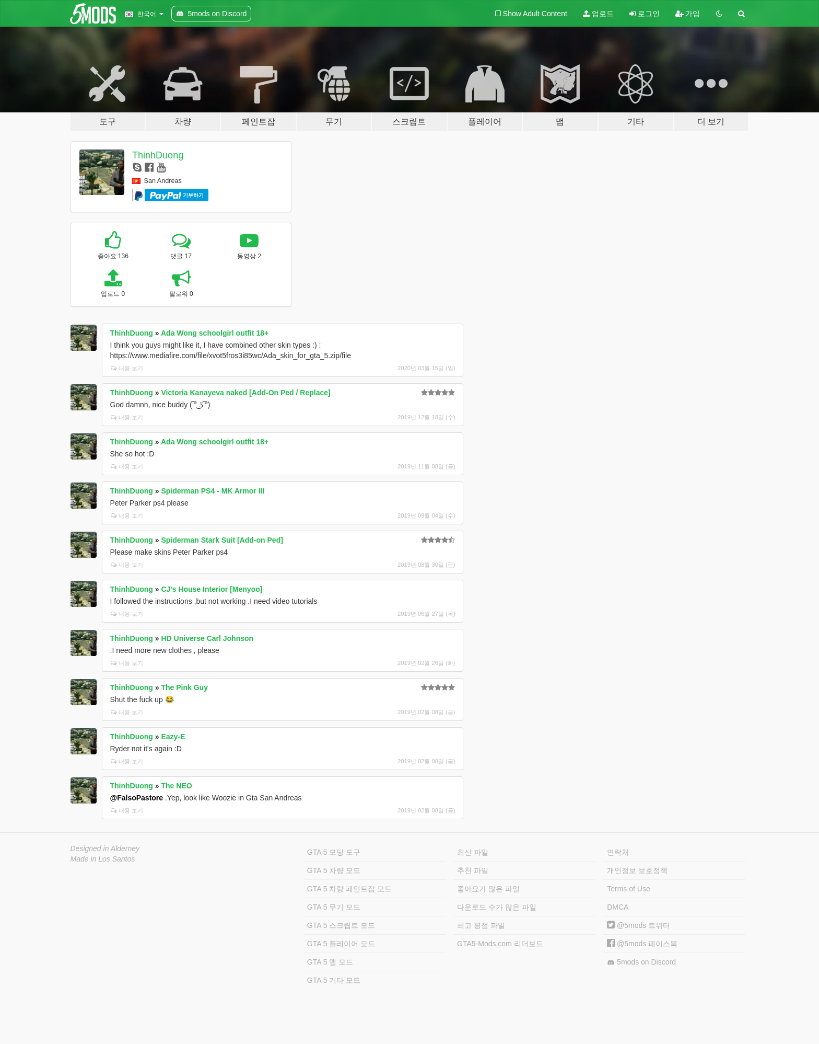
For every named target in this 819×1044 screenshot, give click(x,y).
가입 (687, 13)
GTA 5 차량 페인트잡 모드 (349, 889)
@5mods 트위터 (638, 925)
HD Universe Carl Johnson (207, 638)
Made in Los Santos (103, 859)
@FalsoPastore (136, 798)
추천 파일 (472, 870)
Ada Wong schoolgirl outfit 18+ (214, 333)
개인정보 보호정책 (637, 870)
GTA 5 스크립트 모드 (341, 925)
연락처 (618, 852)
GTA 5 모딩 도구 (333, 852)
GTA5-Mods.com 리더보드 (500, 943)
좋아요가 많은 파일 (488, 889)
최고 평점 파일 (481, 925)
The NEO (176, 786)
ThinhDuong (157, 155)
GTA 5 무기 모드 (333, 907)
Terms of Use (628, 889)
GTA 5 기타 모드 (333, 980)
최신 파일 (472, 852)
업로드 (598, 13)
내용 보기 (127, 368)
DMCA (617, 907)
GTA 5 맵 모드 (330, 962)
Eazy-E (173, 736)
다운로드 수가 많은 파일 (496, 907)
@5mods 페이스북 (642, 943)
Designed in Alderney (105, 848)
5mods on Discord (641, 962)
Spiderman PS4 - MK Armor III (213, 491)
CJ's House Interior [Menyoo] (212, 589)
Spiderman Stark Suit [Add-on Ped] (222, 540)
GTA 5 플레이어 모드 (341, 943)
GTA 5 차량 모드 (333, 870)
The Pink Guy (184, 687)
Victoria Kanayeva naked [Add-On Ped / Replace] (246, 392)
